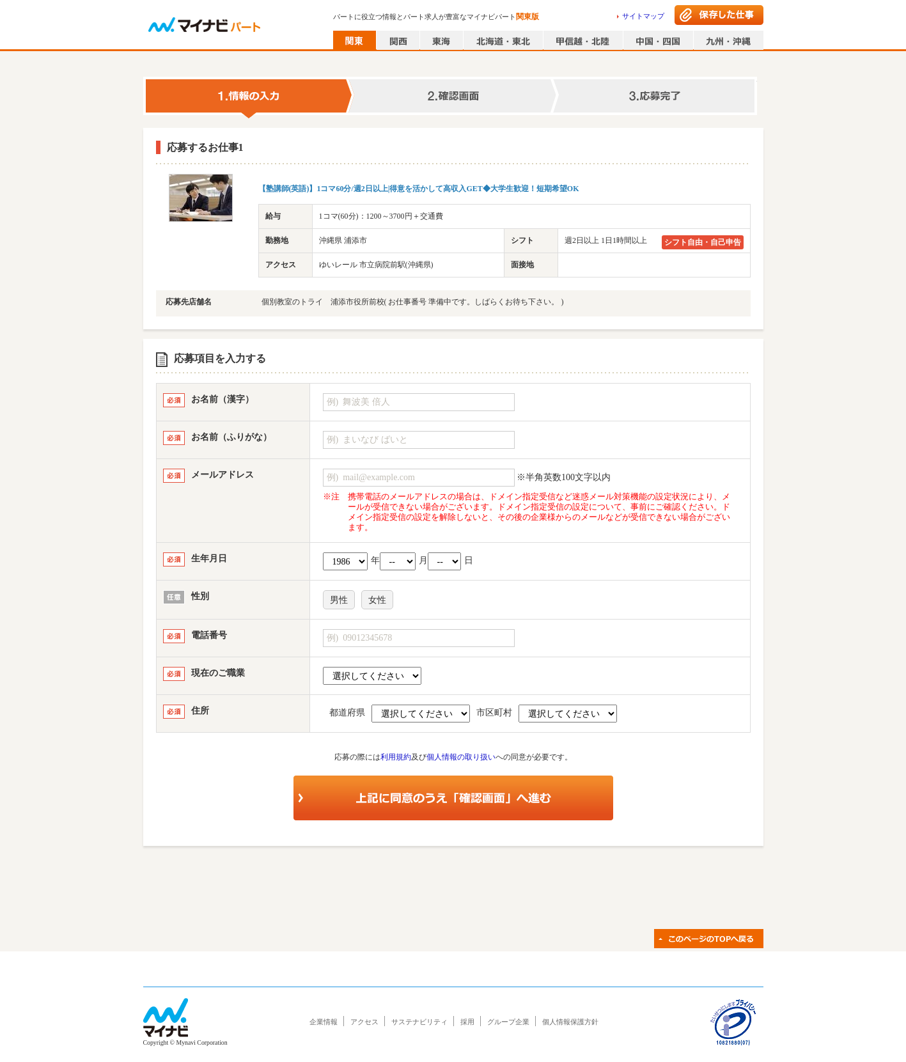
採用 (467, 1022)
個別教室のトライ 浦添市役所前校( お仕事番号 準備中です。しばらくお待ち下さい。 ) (413, 301)
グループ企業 (508, 1022)
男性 (339, 600)
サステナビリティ (419, 1022)
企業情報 (323, 1022)
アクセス (364, 1022)
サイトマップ (643, 16)
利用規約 (395, 757)
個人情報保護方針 (570, 1022)
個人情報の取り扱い (461, 757)
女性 (377, 600)
